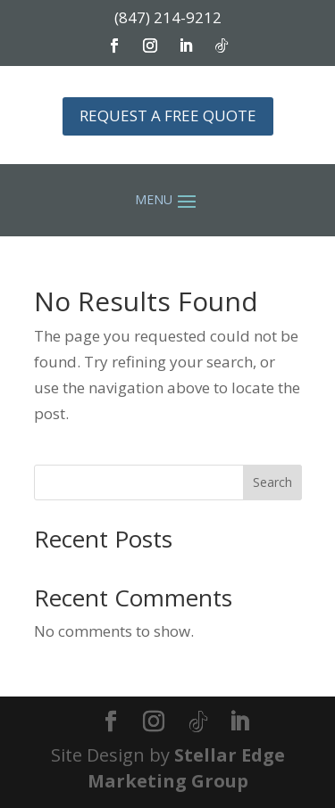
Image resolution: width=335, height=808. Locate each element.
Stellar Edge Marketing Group (186, 768)
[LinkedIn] (239, 723)
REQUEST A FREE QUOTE (168, 115)
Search (272, 482)
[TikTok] (198, 722)
